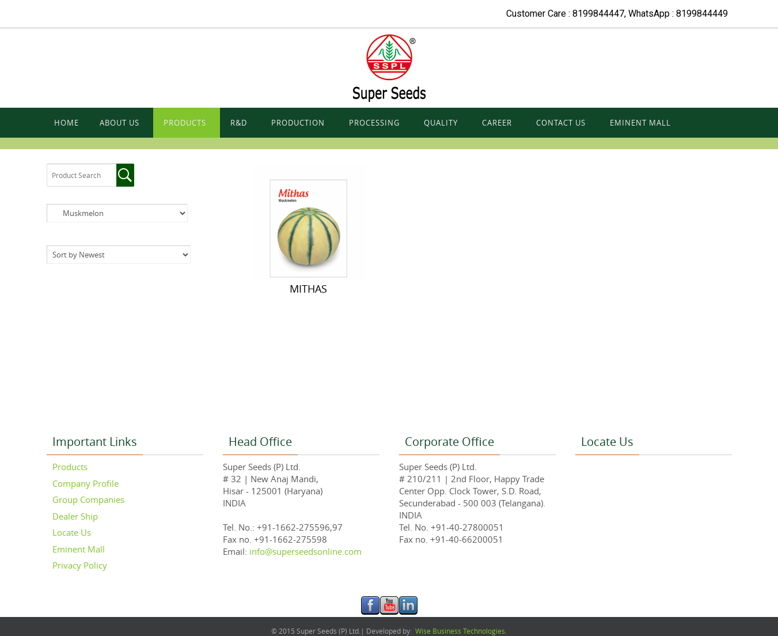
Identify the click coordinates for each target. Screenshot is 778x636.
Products (70, 466)
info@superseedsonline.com (304, 551)
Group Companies (88, 499)
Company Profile (85, 483)
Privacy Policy (79, 565)
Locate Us (71, 532)
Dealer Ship (75, 516)
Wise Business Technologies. (460, 630)
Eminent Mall (78, 549)
